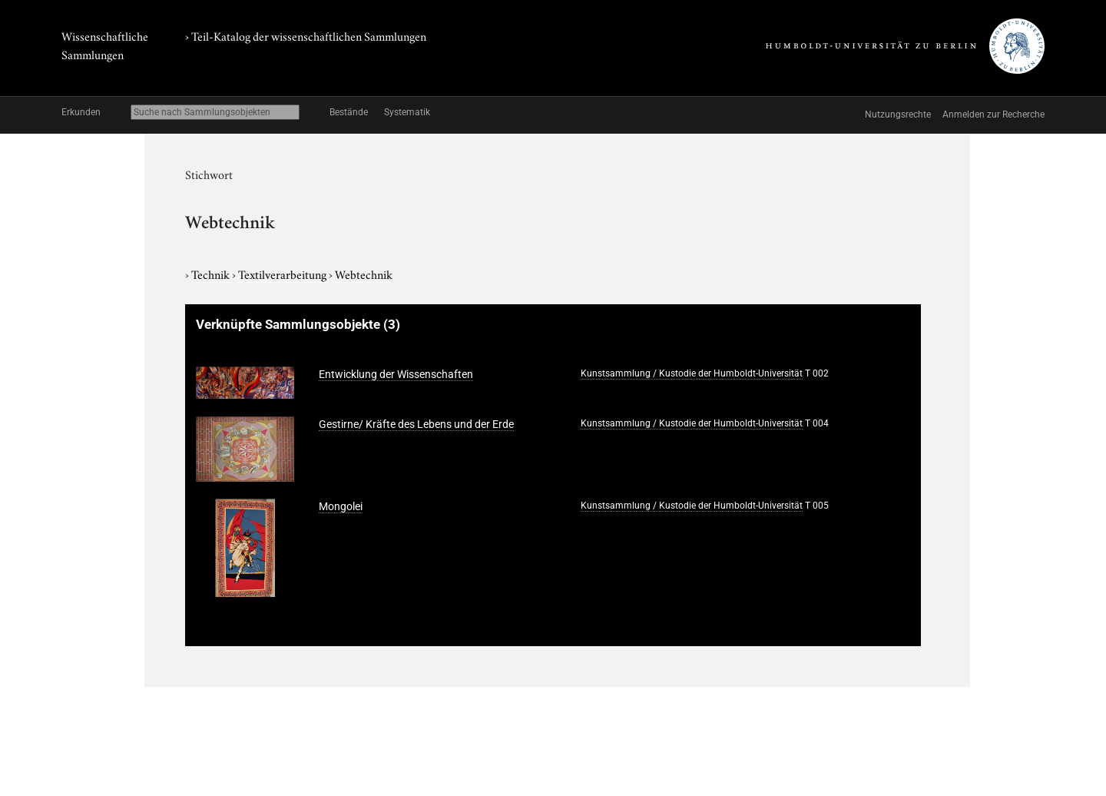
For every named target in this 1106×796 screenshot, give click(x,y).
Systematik (407, 112)
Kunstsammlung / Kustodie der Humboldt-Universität (692, 373)
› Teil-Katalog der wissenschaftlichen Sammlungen (305, 35)
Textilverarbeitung (283, 273)
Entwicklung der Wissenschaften (396, 374)
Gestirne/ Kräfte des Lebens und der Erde (416, 424)
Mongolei (341, 506)
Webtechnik (363, 273)
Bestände (348, 112)
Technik (211, 273)
